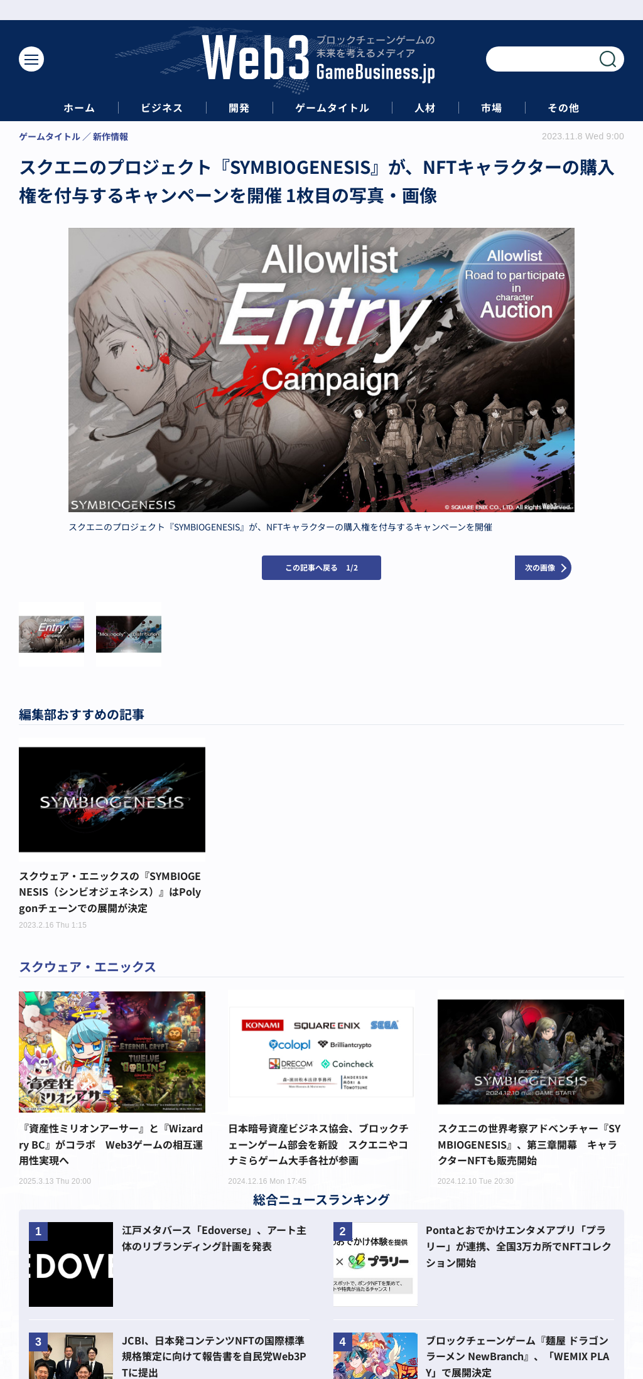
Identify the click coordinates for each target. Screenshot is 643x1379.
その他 (564, 108)
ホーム (79, 108)
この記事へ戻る (321, 567)
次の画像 (540, 567)
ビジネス (162, 108)
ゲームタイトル (332, 108)
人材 (425, 108)
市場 (491, 108)
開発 (239, 108)
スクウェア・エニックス (87, 966)
